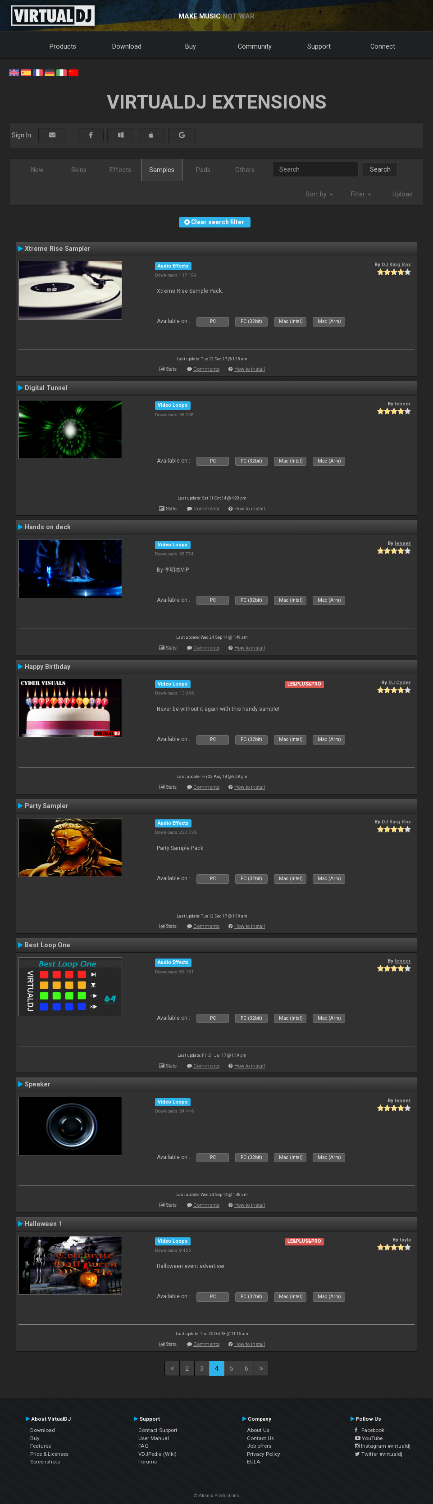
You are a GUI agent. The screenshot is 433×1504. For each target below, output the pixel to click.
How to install (249, 369)
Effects (120, 169)
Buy (190, 46)
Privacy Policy (263, 1454)
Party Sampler (46, 805)
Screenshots (45, 1462)
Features (40, 1446)
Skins (79, 169)
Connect (382, 46)
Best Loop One (47, 945)
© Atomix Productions (216, 1496)
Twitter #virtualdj (378, 1454)
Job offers (259, 1446)
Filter (361, 194)
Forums (147, 1462)
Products (63, 46)
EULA (253, 1462)
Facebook (369, 1430)
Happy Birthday (47, 666)
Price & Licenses (49, 1454)
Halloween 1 (43, 1223)
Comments (206, 369)
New (37, 169)
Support (319, 46)
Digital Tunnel (46, 387)
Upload (402, 194)
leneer (403, 403)
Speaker (37, 1084)
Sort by (319, 194)
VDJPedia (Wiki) (157, 1454)
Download (126, 46)
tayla (405, 1239)
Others (245, 169)
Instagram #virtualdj (382, 1446)
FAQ (143, 1446)
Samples (161, 169)
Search (380, 169)
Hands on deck (48, 527)
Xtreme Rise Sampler (58, 248)
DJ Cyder (399, 682)
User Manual (153, 1438)
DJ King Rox (396, 264)
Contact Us (260, 1438)
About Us (258, 1430)
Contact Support (158, 1430)
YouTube (369, 1438)
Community (255, 46)
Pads (203, 169)
